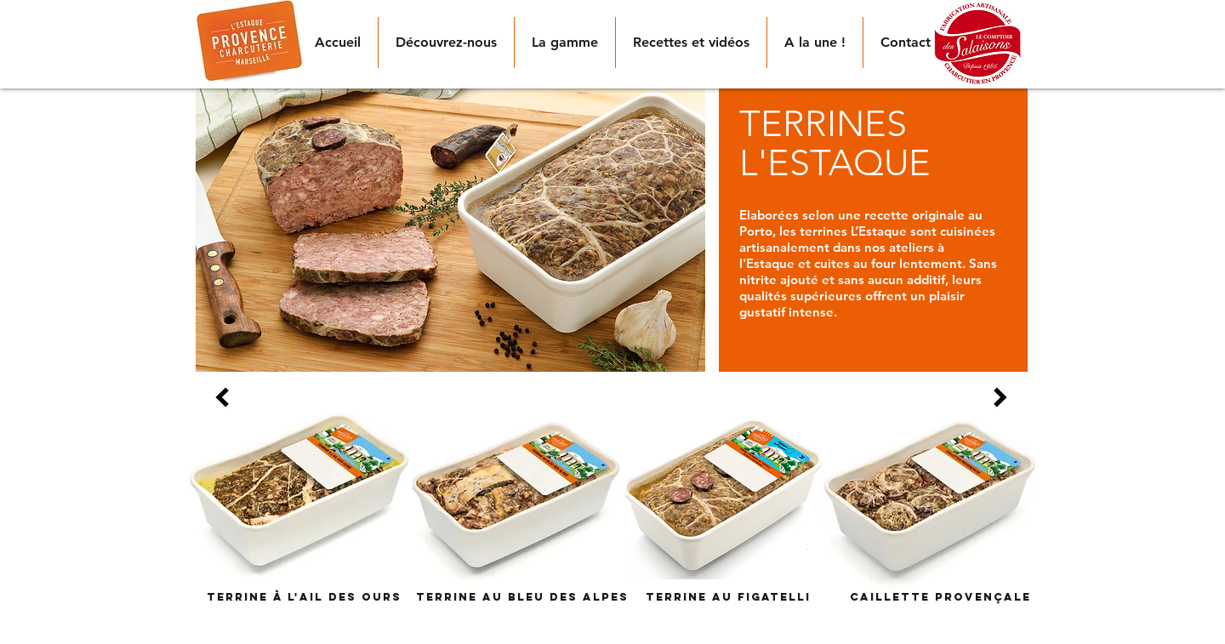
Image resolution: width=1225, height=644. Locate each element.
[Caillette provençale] (940, 597)
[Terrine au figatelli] (728, 597)
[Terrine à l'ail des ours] (304, 597)
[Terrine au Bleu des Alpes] (522, 597)
